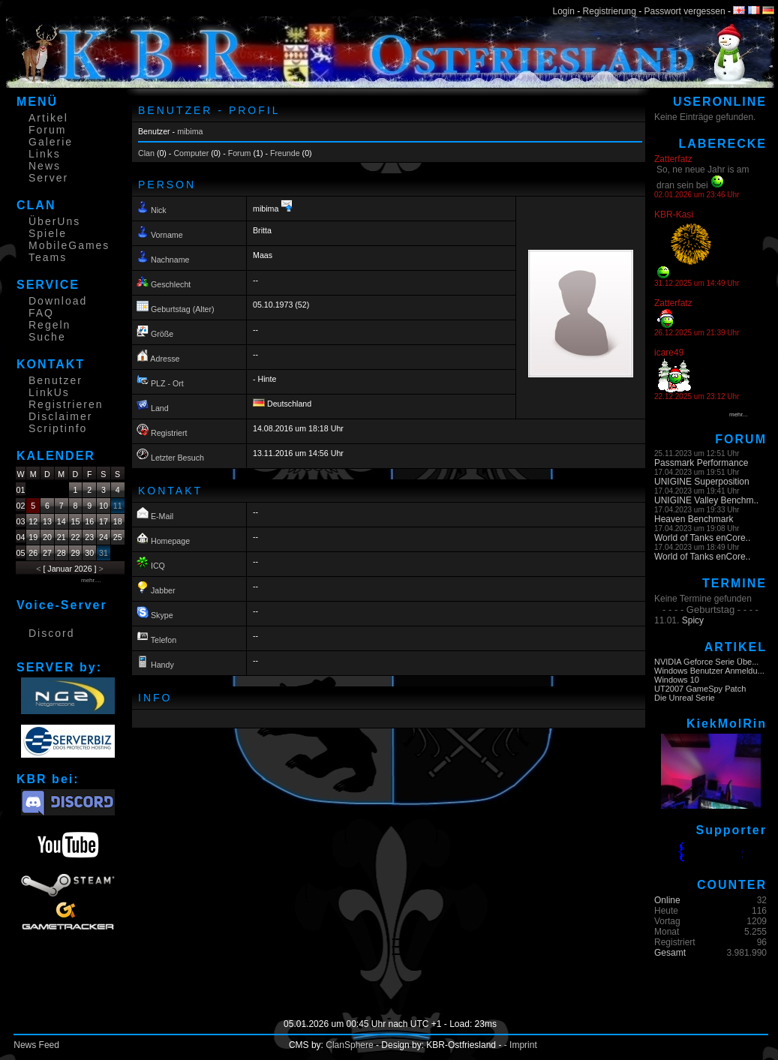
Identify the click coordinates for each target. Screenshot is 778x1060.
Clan (146, 153)
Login (564, 11)
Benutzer (56, 380)
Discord (51, 633)
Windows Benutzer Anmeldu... (709, 670)
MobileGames (69, 245)
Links (45, 154)
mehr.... (91, 580)
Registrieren (66, 404)
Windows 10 (676, 679)
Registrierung (609, 11)
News (45, 166)
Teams (48, 257)
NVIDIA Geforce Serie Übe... (706, 661)
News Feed (36, 1045)
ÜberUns (54, 221)
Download (58, 301)
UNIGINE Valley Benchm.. (706, 500)
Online (667, 900)
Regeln (50, 325)
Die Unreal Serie (684, 697)
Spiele (48, 233)
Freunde (285, 153)
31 (103, 552)
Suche (47, 337)
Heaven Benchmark (693, 519)
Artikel (48, 118)
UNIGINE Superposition (701, 481)
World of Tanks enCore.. (702, 538)
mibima (190, 131)
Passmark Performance (701, 463)
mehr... (738, 414)
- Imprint (520, 1045)
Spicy (693, 620)
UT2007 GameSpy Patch (700, 688)
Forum (47, 130)
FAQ (41, 313)
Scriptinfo (58, 428)
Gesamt (670, 952)
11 (117, 505)
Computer (191, 153)
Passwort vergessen (684, 11)
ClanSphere (349, 1045)
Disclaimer (60, 416)
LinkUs (49, 392)
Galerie (51, 142)
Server (48, 178)
